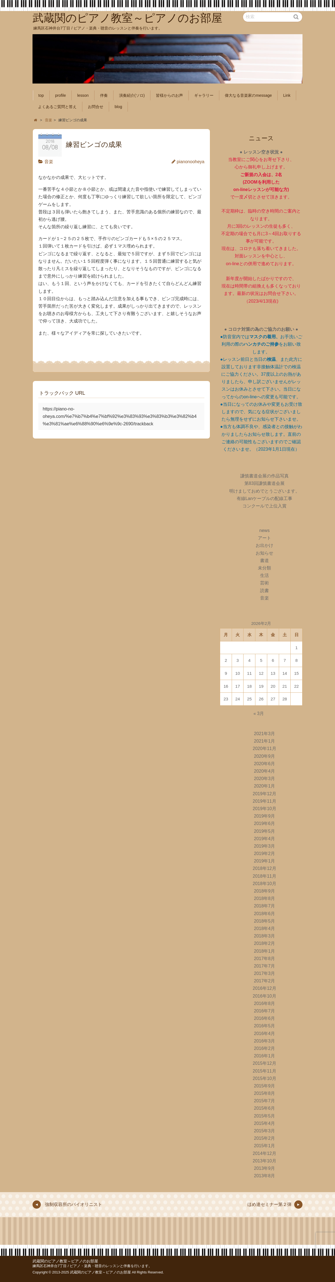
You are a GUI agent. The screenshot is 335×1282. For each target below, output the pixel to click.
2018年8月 (264, 898)
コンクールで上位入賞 (264, 506)
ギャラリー (204, 95)
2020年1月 (264, 786)
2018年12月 (264, 868)
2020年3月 (264, 778)
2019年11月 (264, 801)
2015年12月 (264, 1063)
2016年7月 (264, 1011)
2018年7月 (264, 906)
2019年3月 (264, 846)
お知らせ (264, 553)
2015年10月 (264, 1078)
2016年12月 (264, 988)
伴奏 (104, 95)
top (41, 95)
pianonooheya (190, 161)
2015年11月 (264, 1071)
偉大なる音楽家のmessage (248, 95)
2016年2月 (264, 1048)
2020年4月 (264, 771)
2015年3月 (264, 1130)
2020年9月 (264, 756)
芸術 (264, 582)
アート (264, 538)
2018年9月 (264, 891)
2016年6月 (264, 1018)
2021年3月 (264, 733)
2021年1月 (264, 741)
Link (286, 95)
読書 (264, 590)
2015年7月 (264, 1100)
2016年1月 (264, 1055)
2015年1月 (264, 1145)
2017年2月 (264, 981)
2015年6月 (264, 1108)
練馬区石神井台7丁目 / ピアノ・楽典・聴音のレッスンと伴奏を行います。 (92, 1266)
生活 (264, 575)
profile (60, 95)
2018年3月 (264, 936)
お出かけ (264, 545)
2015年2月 (264, 1138)
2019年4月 (264, 838)
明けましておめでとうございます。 (264, 491)
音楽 (48, 161)
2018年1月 (264, 951)
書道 (264, 560)
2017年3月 (264, 973)
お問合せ (95, 106)
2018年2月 (264, 943)
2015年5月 (264, 1116)
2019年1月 (264, 861)
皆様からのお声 (169, 95)
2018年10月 (264, 883)
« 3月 (258, 713)
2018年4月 (264, 928)
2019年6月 (264, 823)
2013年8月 (264, 1175)
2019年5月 (264, 831)
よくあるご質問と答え (57, 106)
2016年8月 (264, 1003)
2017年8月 (264, 958)
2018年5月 (264, 921)
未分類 (264, 568)
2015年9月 (264, 1086)
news (264, 530)
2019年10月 (264, 808)
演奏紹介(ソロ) (132, 95)
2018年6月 (264, 913)
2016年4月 (264, 1033)
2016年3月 (264, 1041)
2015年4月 (264, 1123)
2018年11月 (264, 876)
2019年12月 (264, 793)
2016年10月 (264, 996)
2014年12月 (264, 1153)
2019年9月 (264, 816)
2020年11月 (264, 748)
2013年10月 (264, 1161)
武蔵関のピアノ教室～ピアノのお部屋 (65, 1261)
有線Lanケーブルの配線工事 (265, 498)
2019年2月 (264, 853)
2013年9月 (264, 1168)
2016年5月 (264, 1025)
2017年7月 (264, 966)
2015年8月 (264, 1093)
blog (118, 106)
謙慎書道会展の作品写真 (264, 476)
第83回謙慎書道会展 (264, 483)
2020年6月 (264, 763)
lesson (83, 95)
